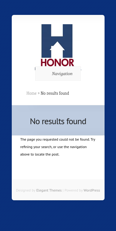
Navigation (57, 73)
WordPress (92, 190)
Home (32, 93)
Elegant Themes (49, 190)
